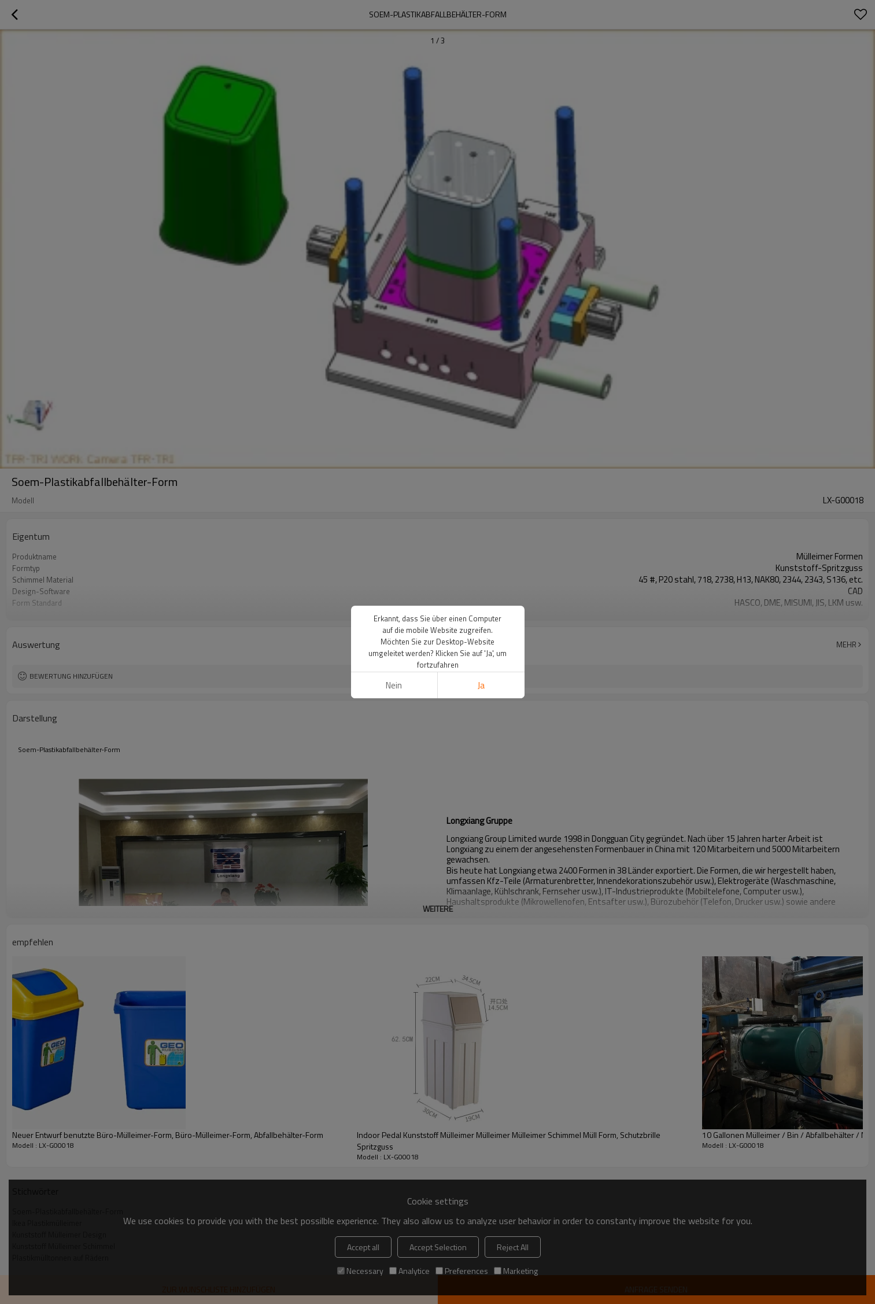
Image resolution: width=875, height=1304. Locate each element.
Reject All (513, 1247)
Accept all (363, 1247)
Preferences (461, 1271)
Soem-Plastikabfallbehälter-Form (69, 749)
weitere (438, 611)
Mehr (846, 644)
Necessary (360, 1271)
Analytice (409, 1271)
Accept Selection (438, 1247)
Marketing (516, 1271)
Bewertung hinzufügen (71, 676)
